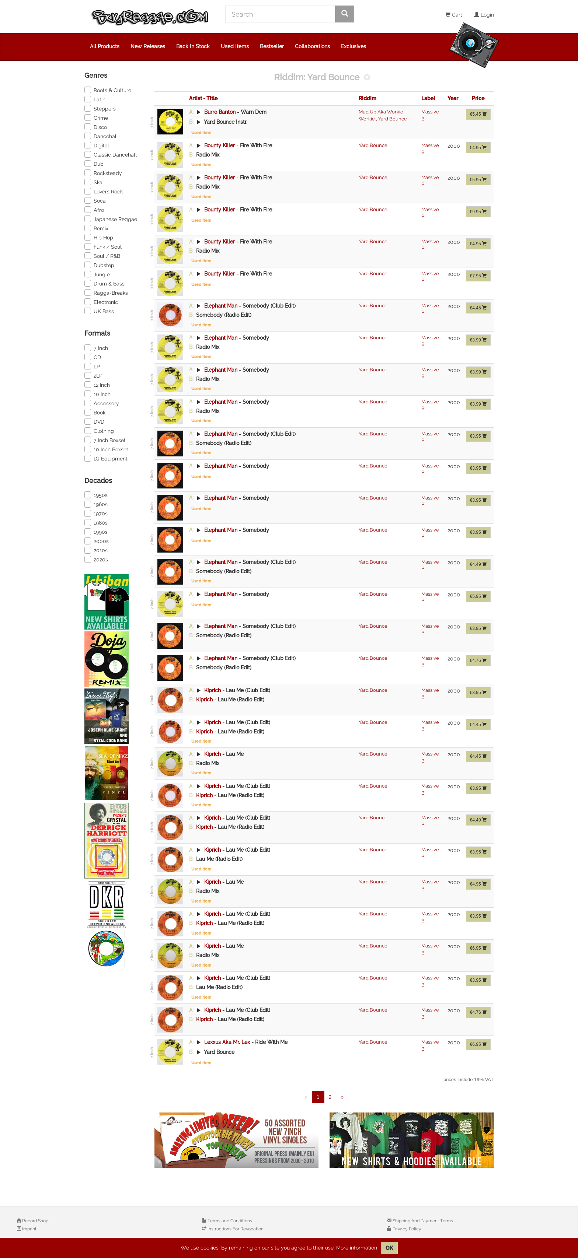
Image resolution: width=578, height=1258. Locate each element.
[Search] (280, 14)
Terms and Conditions (229, 1220)
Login (484, 15)
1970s (96, 513)
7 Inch (96, 347)
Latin (94, 99)
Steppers (100, 108)
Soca (95, 200)
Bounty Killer (219, 145)
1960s (96, 504)
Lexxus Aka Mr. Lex (227, 1042)
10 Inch (97, 393)
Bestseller (272, 46)
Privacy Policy (406, 1228)
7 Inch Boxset (105, 440)
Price (478, 98)
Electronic (101, 301)
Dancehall (101, 136)
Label (428, 98)
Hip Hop (98, 237)
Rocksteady (103, 172)
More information (356, 1248)
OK (389, 1248)
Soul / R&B (102, 255)
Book (94, 412)
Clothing (99, 430)
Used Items (235, 46)
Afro (94, 209)
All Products (104, 46)
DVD (94, 421)
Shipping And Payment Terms (422, 1220)
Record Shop (34, 1220)
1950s (96, 494)
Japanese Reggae (110, 218)
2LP (93, 375)
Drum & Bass (104, 283)
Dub (94, 163)
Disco (95, 126)
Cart (453, 15)
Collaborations (312, 46)
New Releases (147, 46)
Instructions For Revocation (235, 1228)
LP (92, 366)
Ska (93, 182)
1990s (96, 531)
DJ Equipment (106, 458)
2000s (96, 540)
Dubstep (99, 265)
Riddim (367, 98)
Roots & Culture (107, 90)
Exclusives (353, 46)
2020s (96, 559)
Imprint (28, 1228)
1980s (96, 522)
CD (92, 357)
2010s (96, 550)
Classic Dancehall (110, 154)
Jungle (97, 274)
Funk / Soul (103, 246)
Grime (96, 117)
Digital (96, 145)
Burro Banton (220, 112)
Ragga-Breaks (106, 292)
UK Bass (99, 311)
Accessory (101, 403)
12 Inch (97, 384)
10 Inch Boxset (106, 449)
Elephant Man (221, 306)
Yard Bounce (391, 119)
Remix (96, 228)
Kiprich (212, 690)
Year (453, 98)
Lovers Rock (103, 191)
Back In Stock (193, 46)
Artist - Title (203, 98)
